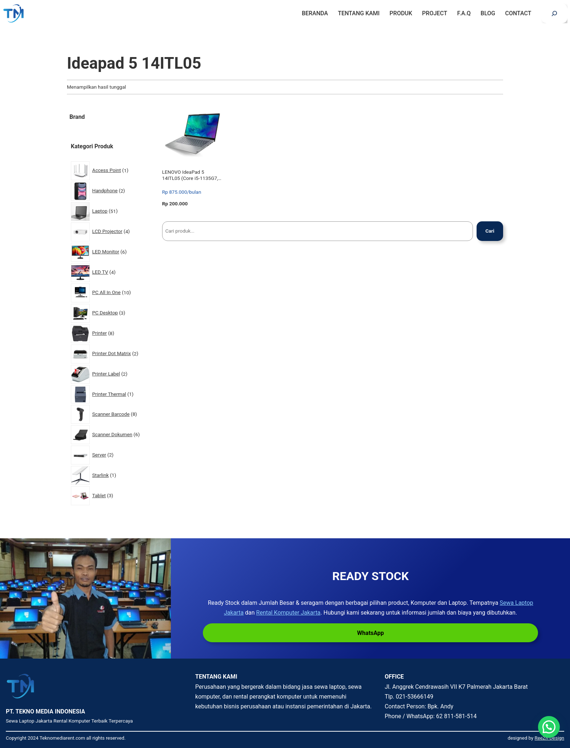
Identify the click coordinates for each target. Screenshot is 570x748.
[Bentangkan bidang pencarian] (554, 13)
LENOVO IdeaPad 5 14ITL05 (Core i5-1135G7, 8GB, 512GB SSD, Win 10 (190, 175)
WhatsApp (370, 633)
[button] (549, 727)
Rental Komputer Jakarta (288, 612)
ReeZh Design (549, 738)
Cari (489, 231)
